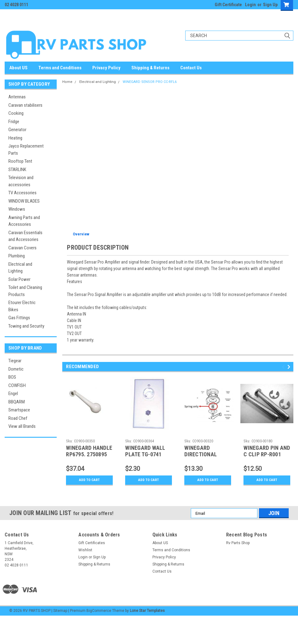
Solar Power (19, 279)
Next (289, 367)
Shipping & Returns (150, 68)
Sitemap (60, 610)
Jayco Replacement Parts (26, 149)
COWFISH (17, 385)
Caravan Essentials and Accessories (25, 236)
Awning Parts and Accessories (24, 221)
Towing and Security (26, 326)
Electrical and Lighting (20, 267)
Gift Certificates (91, 543)
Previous (284, 367)
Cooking (16, 113)
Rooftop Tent (20, 161)
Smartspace (19, 410)
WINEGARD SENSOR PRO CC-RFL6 (150, 82)
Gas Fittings (19, 317)
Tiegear (14, 360)
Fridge (13, 121)
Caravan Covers (22, 248)
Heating (15, 138)
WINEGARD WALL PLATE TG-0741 (145, 451)
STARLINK (17, 169)
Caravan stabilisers (25, 105)
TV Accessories (22, 193)
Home (67, 82)
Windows (16, 209)
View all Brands (22, 426)
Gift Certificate (228, 4)
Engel (13, 393)
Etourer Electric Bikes (22, 306)
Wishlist (85, 550)
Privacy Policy (106, 68)
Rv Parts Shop (238, 543)
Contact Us (191, 68)
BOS (12, 377)
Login (250, 4)
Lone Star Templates (147, 610)
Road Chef (17, 418)
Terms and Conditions (59, 68)
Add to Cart (89, 480)
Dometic (16, 369)
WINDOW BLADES (24, 201)
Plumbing (16, 256)
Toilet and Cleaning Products (25, 291)
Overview (81, 234)
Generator (17, 129)
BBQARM (16, 402)
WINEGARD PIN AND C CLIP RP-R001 (266, 451)
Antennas (17, 97)
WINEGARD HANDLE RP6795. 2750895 (89, 451)
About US (18, 68)
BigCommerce (98, 610)
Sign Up (270, 4)
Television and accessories (20, 181)
